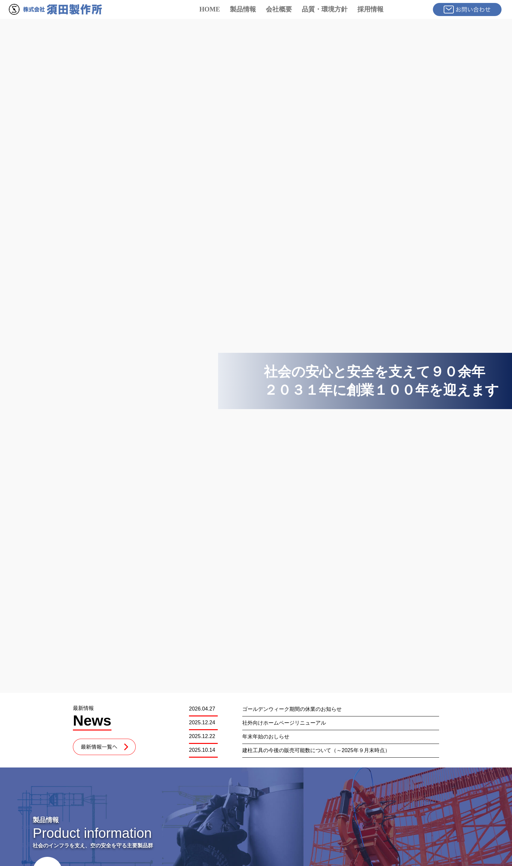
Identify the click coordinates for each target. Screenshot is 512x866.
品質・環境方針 (325, 9)
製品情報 (243, 9)
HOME (209, 9)
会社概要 (279, 9)
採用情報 (370, 9)
